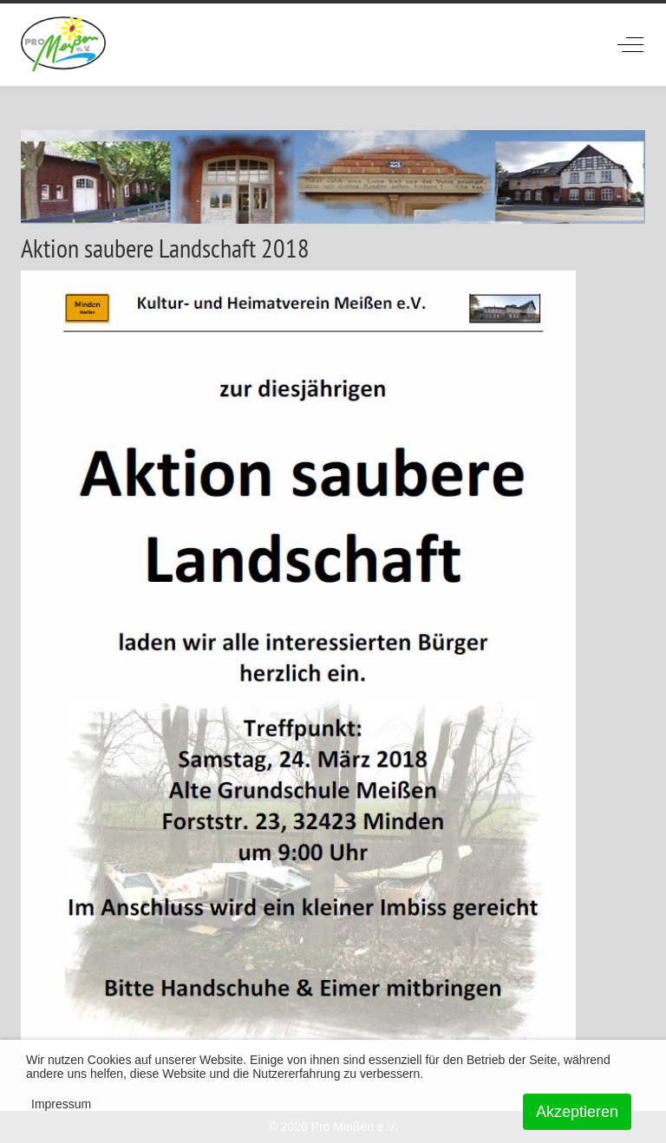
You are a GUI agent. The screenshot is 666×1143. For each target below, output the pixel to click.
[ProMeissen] (64, 44)
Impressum (61, 1104)
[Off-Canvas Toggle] (630, 44)
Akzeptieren (577, 1111)
